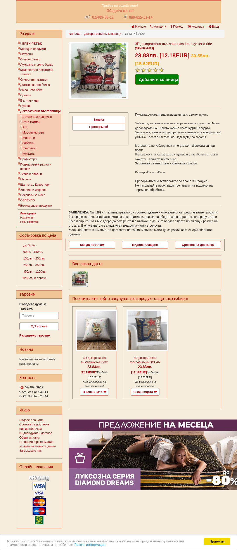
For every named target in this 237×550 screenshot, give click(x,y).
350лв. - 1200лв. (34, 271)
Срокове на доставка (198, 245)
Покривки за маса (32, 195)
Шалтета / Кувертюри (35, 184)
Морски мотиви (33, 132)
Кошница (196, 26)
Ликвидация (28, 213)
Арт (25, 127)
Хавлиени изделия (33, 190)
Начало (138, 26)
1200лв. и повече (34, 278)
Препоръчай (98, 127)
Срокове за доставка (34, 424)
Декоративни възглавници (40, 111)
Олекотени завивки (34, 79)
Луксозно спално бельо (37, 64)
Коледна (28, 153)
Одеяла (25, 95)
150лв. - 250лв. (33, 258)
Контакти (158, 26)
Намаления (27, 217)
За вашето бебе (31, 90)
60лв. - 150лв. (32, 252)
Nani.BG (74, 33)
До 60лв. (29, 245)
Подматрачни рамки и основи (35, 167)
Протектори (28, 159)
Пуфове (25, 106)
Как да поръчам (30, 428)
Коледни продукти (33, 49)
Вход (214, 26)
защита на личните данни (37, 446)
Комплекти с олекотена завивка (36, 72)
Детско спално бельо (35, 84)
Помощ (177, 26)
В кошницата (94, 392)
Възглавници (29, 100)
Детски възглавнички (37, 116)
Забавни (28, 143)
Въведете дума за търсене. (33, 306)
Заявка (98, 119)
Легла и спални (31, 174)
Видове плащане (31, 420)
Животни (28, 137)
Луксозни (28, 148)
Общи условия (29, 437)
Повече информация (94, 545)
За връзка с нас (30, 450)
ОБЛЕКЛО (27, 200)
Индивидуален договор (35, 433)
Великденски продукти (36, 205)
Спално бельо (30, 59)
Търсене (39, 326)
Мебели (25, 179)
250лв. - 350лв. (33, 265)
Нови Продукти (29, 221)
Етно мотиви (31, 122)
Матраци (26, 54)
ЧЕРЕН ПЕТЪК (31, 43)
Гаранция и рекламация (36, 442)
